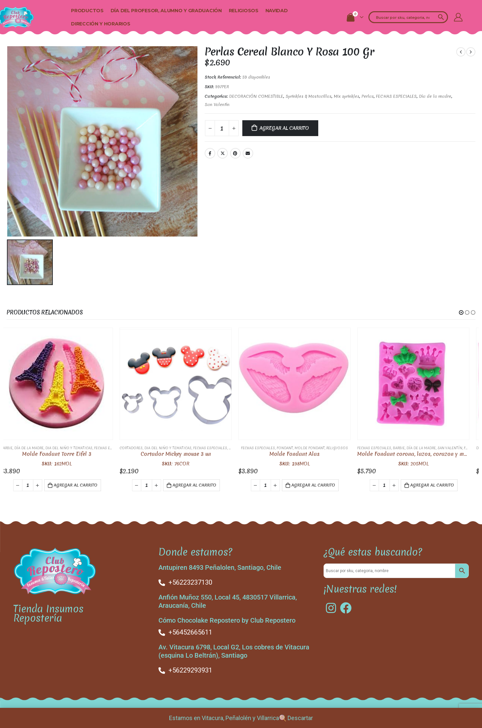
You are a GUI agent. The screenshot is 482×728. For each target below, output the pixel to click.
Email (248, 153)
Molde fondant (315, 447)
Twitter (222, 153)
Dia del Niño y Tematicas (74, 447)
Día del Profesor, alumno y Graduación (166, 11)
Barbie (12, 447)
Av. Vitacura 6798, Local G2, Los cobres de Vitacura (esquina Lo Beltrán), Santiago (233, 650)
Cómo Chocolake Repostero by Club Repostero (226, 619)
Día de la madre (435, 96)
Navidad (276, 11)
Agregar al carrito (284, 128)
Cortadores (137, 447)
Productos (87, 11)
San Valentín (217, 104)
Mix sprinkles (346, 96)
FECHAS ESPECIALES (396, 96)
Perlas (368, 96)
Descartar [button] (300, 717)
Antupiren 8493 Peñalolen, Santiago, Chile (219, 566)
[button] (461, 312)
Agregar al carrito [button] (81, 484)
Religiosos (243, 11)
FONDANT (291, 447)
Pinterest (235, 153)
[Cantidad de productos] (222, 128)
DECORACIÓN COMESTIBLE (256, 96)
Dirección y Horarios (100, 24)
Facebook (210, 153)
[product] (63, 383)
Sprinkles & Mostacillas (308, 96)
